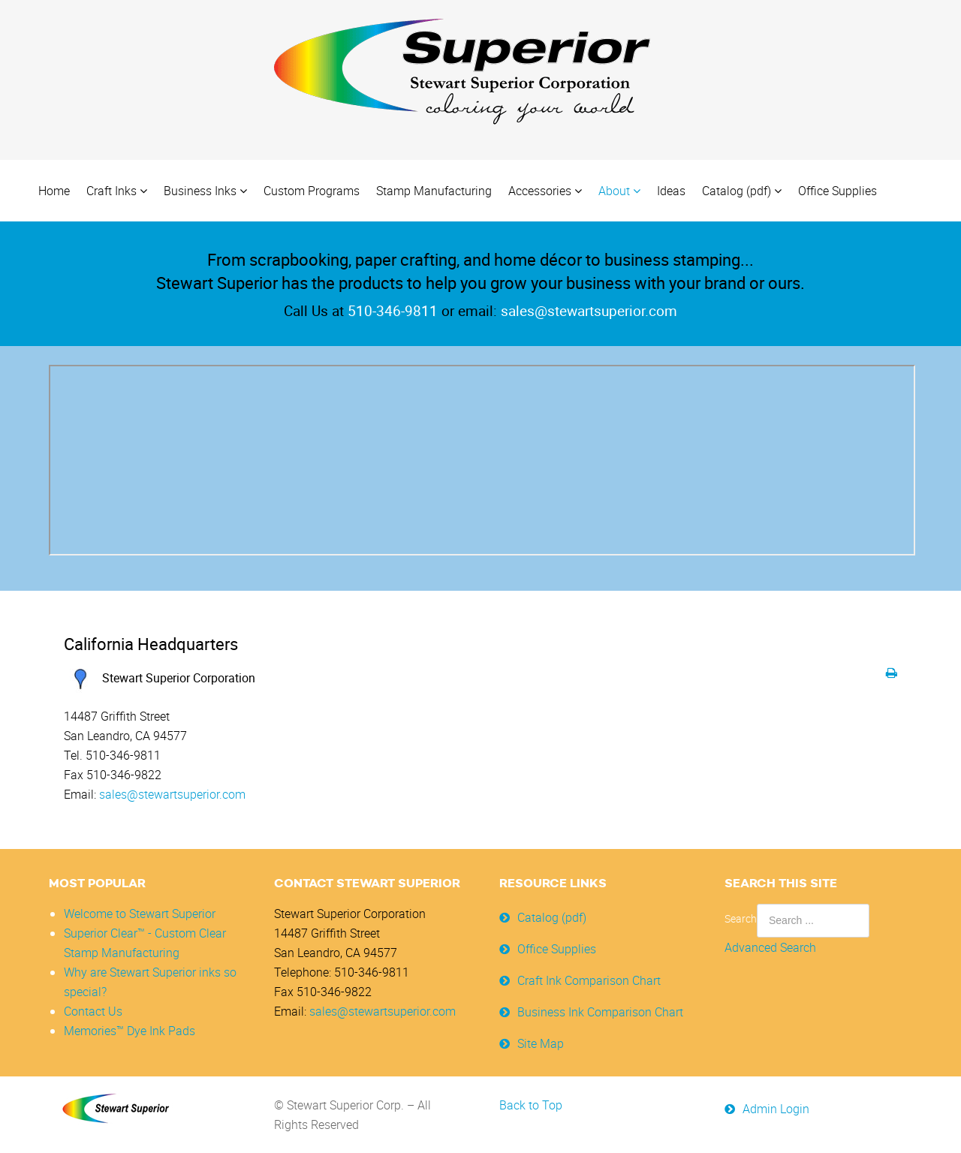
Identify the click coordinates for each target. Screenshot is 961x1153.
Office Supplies (556, 949)
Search (741, 918)
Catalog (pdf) (551, 917)
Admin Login (776, 1108)
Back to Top (530, 1105)
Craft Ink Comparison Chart (589, 980)
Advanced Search (770, 947)
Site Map (540, 1043)
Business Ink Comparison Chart (600, 1012)
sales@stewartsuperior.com (172, 794)
